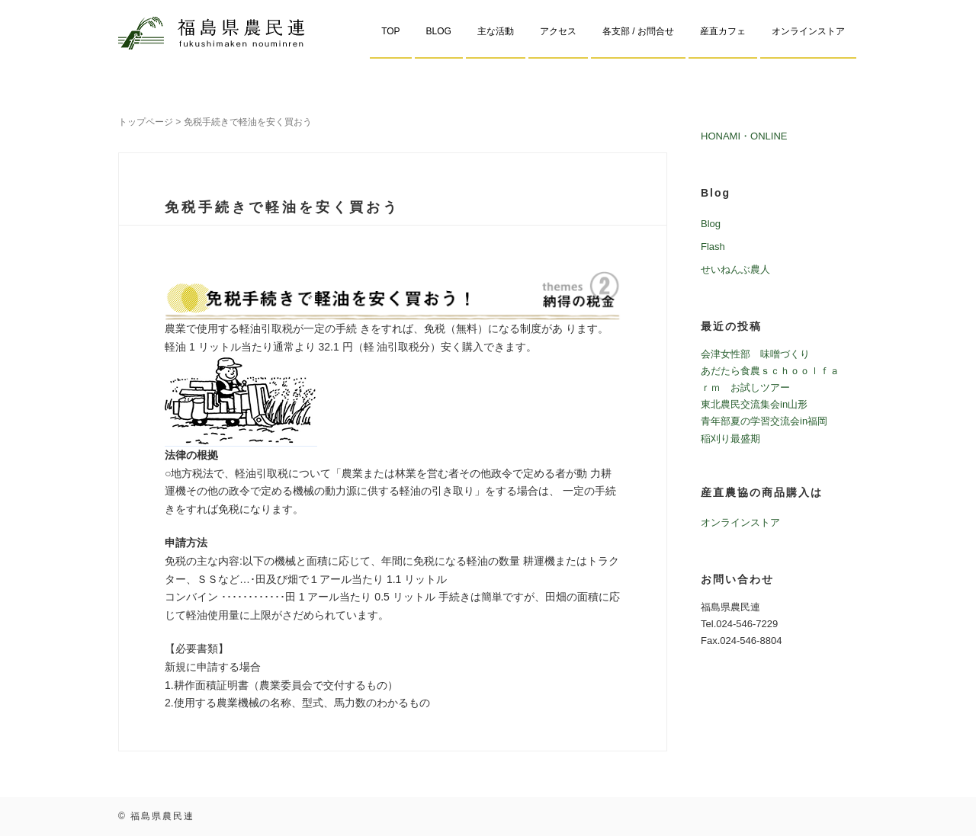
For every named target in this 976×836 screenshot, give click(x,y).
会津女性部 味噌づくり (755, 354)
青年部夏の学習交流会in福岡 (764, 421)
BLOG (438, 31)
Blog (711, 223)
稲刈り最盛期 (730, 438)
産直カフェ (723, 31)
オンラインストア (808, 31)
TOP (390, 31)
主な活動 (495, 31)
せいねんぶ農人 (735, 269)
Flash (713, 246)
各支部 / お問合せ (638, 31)
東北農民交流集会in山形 (754, 404)
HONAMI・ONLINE (744, 136)
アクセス (558, 31)
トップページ (145, 122)
